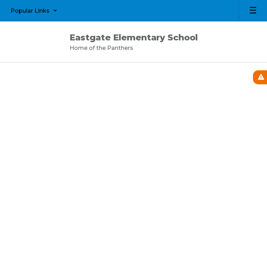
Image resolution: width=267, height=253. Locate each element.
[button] (34, 10)
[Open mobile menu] (253, 10)
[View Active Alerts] (260, 77)
